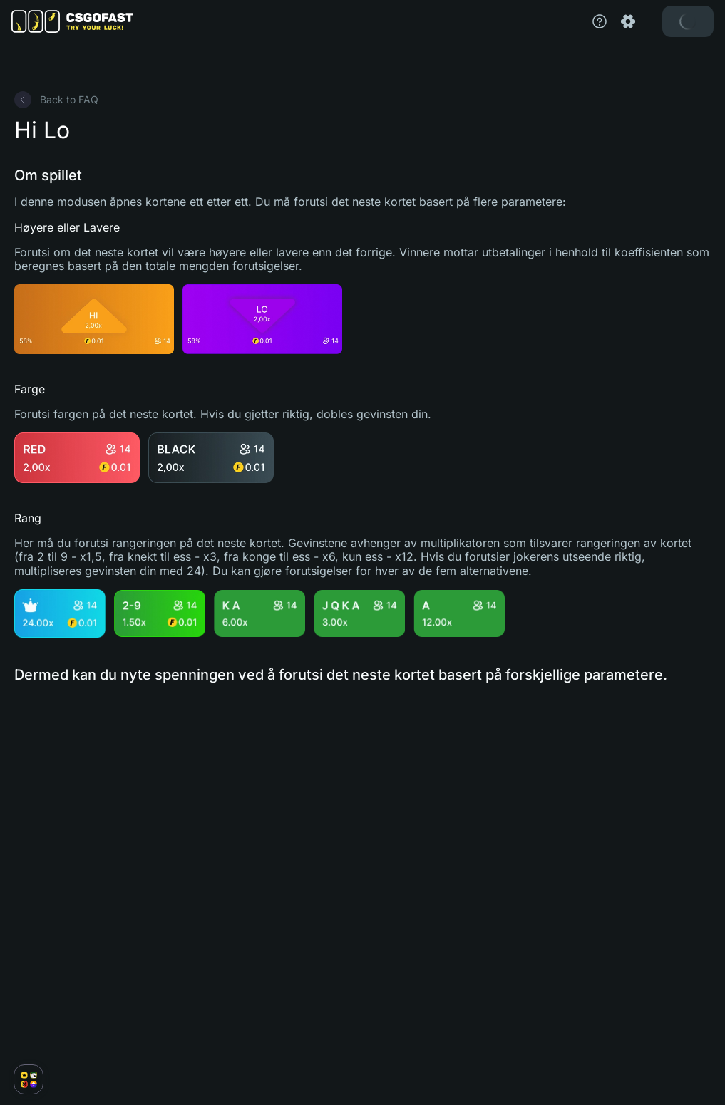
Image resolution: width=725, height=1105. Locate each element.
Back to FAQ (56, 99)
